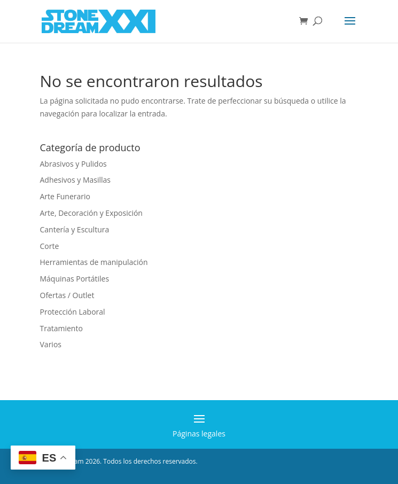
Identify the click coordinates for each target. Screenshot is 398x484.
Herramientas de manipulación (94, 262)
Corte (49, 246)
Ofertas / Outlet (67, 295)
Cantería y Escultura (75, 229)
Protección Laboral (72, 312)
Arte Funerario (65, 196)
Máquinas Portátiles (75, 279)
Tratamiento (61, 328)
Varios (50, 344)
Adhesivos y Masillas (75, 180)
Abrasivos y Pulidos (73, 164)
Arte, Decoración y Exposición (91, 213)
